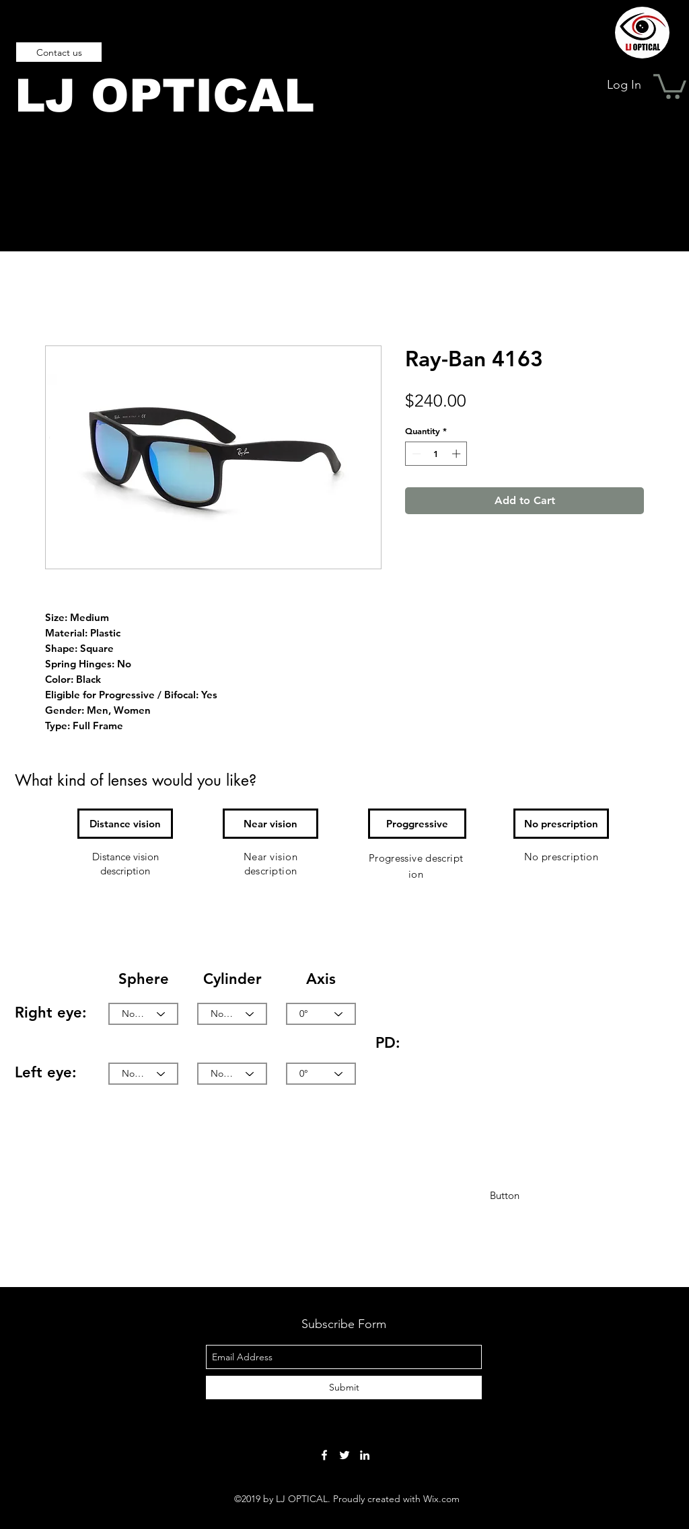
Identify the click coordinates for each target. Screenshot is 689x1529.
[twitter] (344, 1455)
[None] (143, 1014)
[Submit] (344, 1387)
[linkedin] (364, 1455)
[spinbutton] (436, 453)
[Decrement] (415, 453)
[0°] (321, 1014)
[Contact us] (58, 52)
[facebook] (324, 1455)
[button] (669, 85)
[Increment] (457, 453)
